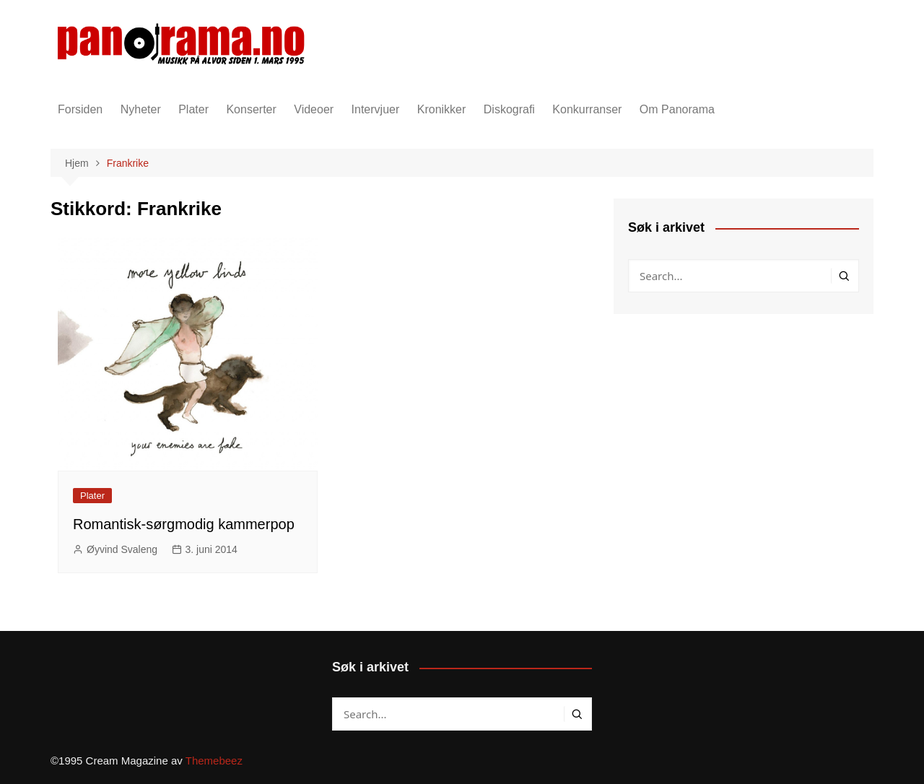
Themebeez (214, 760)
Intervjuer (376, 109)
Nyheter (141, 109)
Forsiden (80, 109)
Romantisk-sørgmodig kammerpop (184, 524)
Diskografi (509, 109)
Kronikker (441, 109)
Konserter (251, 109)
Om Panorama (677, 109)
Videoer (314, 109)
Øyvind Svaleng (122, 549)
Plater (193, 109)
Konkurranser (587, 109)
